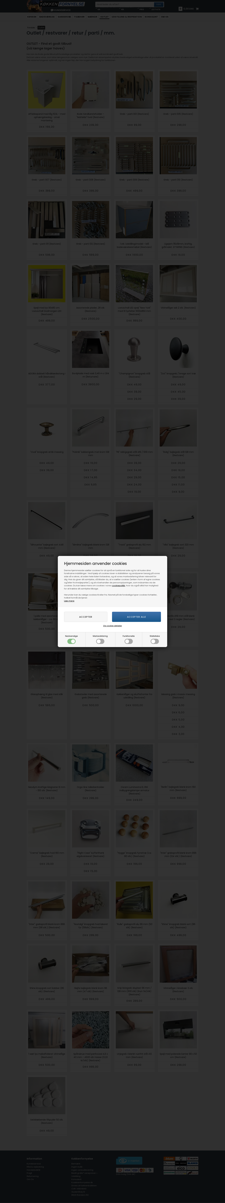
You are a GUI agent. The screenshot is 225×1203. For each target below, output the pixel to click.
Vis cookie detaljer (112, 625)
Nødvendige (71, 639)
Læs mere (69, 600)
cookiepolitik (118, 585)
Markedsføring (100, 639)
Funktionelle (129, 639)
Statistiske (155, 639)
